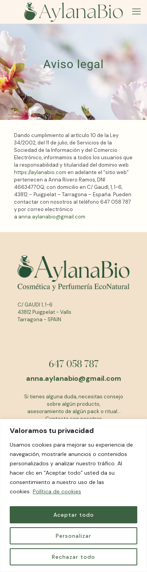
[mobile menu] (136, 11)
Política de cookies (57, 491)
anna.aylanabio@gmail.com (51, 216)
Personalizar (73, 535)
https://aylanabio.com (40, 172)
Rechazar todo (73, 556)
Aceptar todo (73, 514)
